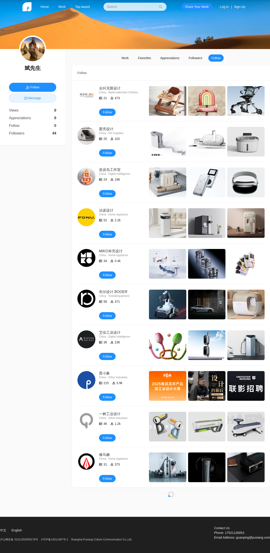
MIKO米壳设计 (111, 251)
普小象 (104, 373)
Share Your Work (197, 7)
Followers (195, 58)
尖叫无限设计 (110, 88)
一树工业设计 (110, 414)
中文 (3, 530)
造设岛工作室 (110, 170)
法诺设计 (106, 210)
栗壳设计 (106, 129)
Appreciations (169, 58)
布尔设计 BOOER (113, 292)
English (16, 530)
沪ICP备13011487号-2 (54, 539)
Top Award (82, 7)
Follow (216, 58)
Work (61, 7)
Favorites (144, 58)
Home (44, 7)
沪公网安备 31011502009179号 (19, 539)
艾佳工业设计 (110, 332)
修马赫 (104, 455)
